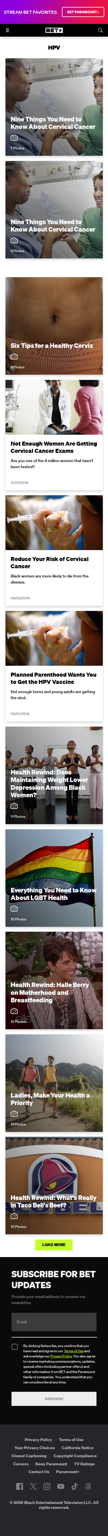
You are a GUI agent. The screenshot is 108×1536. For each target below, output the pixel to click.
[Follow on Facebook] (19, 1486)
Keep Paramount (51, 1463)
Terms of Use (74, 1351)
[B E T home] (54, 33)
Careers (21, 1463)
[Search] (100, 30)
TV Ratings (84, 1463)
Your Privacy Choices (34, 1447)
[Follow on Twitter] (33, 1486)
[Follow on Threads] (88, 1486)
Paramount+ (68, 1471)
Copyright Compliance (75, 1455)
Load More (54, 1244)
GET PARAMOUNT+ (83, 12)
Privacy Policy (61, 1356)
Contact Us (39, 1471)
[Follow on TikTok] (74, 1486)
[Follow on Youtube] (60, 1486)
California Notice (78, 1447)
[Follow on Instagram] (46, 1486)
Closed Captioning (29, 1455)
